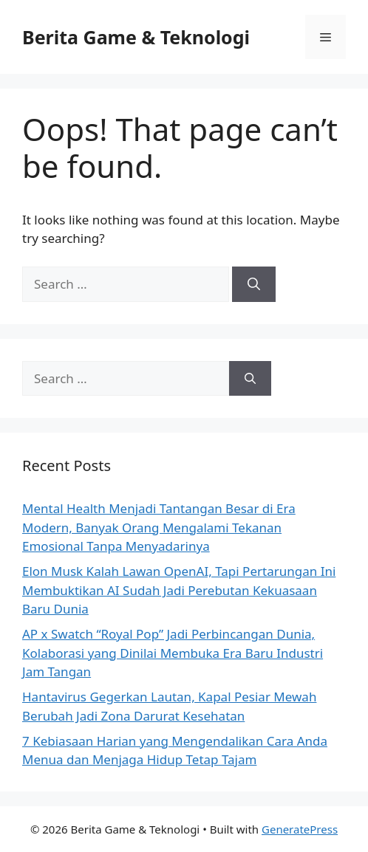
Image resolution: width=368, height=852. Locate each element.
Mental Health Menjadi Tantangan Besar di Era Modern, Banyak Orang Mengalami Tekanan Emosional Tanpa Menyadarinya (159, 527)
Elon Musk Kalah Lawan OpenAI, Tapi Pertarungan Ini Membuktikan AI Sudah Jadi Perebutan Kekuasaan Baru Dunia (178, 590)
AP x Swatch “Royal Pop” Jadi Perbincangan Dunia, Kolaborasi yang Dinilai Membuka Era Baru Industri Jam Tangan (172, 652)
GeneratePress (300, 829)
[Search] (254, 284)
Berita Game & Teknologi (136, 36)
